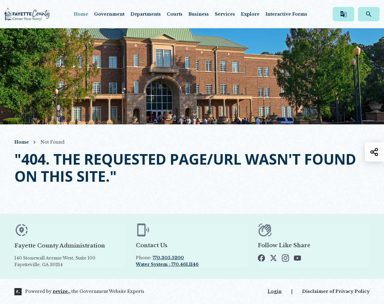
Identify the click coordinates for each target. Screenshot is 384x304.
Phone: (160, 257)
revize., (61, 291)
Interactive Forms (286, 14)
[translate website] (343, 14)
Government (109, 14)
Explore (250, 14)
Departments (145, 14)
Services (225, 14)
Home (81, 14)
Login (275, 291)
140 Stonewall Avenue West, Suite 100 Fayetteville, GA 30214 (68, 261)
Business (198, 14)
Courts (174, 14)
